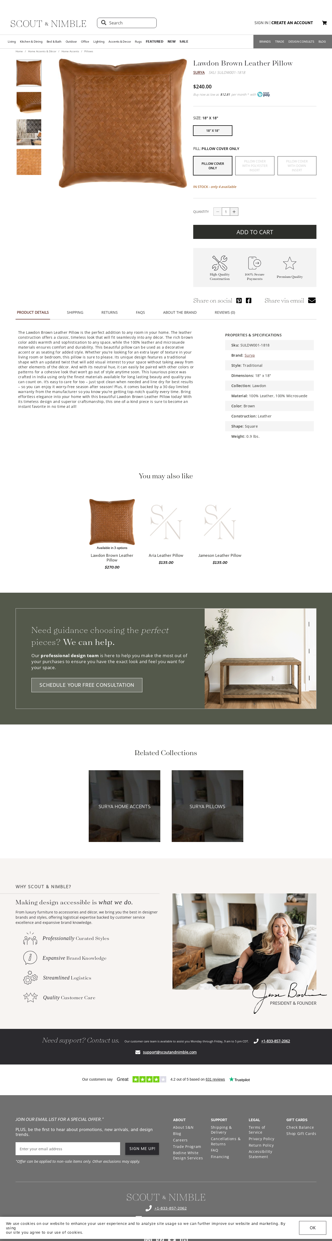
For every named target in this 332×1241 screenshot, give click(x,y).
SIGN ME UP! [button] (142, 1148)
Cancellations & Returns (226, 1141)
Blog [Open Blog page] (177, 1133)
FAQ (214, 1150)
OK (313, 1227)
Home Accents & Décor (42, 51)
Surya (199, 72)
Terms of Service (257, 1130)
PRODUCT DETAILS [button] (33, 312)
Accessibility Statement (260, 1154)
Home (20, 51)
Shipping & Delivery (221, 1130)
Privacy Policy (261, 1138)
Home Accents (70, 51)
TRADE (279, 41)
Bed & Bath (54, 41)
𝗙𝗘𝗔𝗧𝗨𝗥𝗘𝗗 (154, 41)
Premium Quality (290, 277)
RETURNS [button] (109, 312)
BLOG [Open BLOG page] (322, 41)
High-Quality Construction (220, 276)
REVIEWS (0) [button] (225, 312)
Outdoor (71, 41)
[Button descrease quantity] (217, 211)
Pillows (88, 51)
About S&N (183, 1127)
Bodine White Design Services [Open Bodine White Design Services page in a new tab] (188, 1155)
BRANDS (265, 41)
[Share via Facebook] (248, 300)
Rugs (138, 41)
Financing (220, 1156)
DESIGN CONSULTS (301, 41)
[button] (324, 22)
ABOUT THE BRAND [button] (180, 312)
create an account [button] (292, 23)
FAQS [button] (140, 312)
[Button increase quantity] (234, 211)
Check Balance (300, 1127)
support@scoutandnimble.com (170, 1052)
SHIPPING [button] (75, 312)
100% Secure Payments (255, 276)
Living (12, 41)
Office (85, 41)
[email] (68, 1148)
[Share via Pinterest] (239, 300)
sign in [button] (261, 23)
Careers (180, 1140)
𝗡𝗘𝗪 (171, 41)
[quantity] (226, 211)
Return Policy (261, 1145)
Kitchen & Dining (31, 41)
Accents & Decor (119, 41)
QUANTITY (201, 211)
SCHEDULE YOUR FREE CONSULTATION (86, 685)
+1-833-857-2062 (275, 1040)
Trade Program (187, 1146)
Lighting (98, 41)
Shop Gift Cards (301, 1133)
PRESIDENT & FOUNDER (293, 1003)
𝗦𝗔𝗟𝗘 (183, 41)
